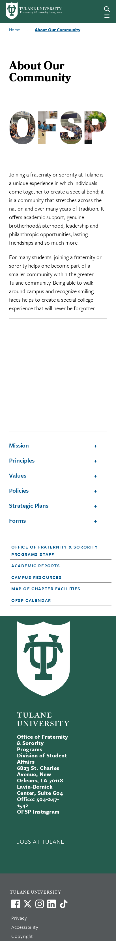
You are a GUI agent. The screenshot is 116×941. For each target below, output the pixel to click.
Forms (17, 520)
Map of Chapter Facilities (46, 588)
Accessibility (24, 927)
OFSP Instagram (38, 811)
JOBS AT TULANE (40, 841)
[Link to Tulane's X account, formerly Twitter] (27, 904)
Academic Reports (35, 565)
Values (17, 475)
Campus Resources (36, 577)
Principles (22, 460)
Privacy (19, 917)
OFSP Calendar (31, 600)
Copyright (22, 936)
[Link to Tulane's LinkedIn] (51, 904)
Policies (19, 490)
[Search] (107, 9)
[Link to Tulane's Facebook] (39, 904)
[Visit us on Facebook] (15, 904)
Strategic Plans (28, 505)
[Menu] (107, 15)
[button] (56, 550)
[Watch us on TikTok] (63, 904)
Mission (19, 445)
